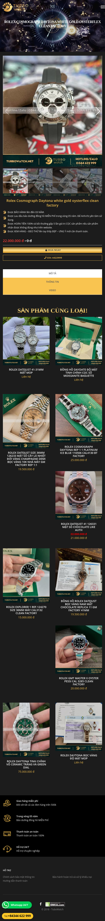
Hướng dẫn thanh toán (15, 880)
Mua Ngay (53, 250)
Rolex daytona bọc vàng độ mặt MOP (78, 756)
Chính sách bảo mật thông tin (19, 877)
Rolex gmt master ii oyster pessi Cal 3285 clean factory (78, 681)
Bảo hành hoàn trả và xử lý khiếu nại (72, 877)
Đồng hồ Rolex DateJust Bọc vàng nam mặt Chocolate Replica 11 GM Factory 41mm (79, 605)
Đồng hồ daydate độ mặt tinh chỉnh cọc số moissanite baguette (78, 372)
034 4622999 (53, 257)
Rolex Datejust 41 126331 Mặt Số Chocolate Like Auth (79, 527)
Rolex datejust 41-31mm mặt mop (26, 371)
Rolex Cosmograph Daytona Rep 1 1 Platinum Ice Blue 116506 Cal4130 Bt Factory (79, 451)
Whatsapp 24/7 (19, 905)
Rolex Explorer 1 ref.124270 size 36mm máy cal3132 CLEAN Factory (26, 610)
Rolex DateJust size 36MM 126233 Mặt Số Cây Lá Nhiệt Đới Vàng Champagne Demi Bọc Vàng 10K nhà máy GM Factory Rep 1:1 (26, 459)
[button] (97, 111)
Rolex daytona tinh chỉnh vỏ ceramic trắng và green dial (26, 764)
